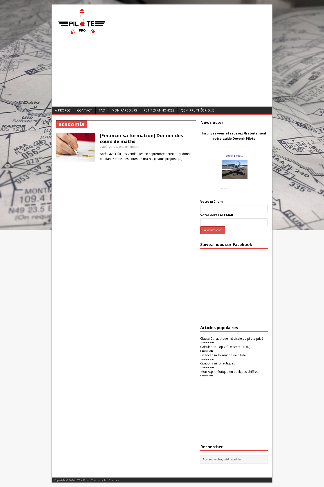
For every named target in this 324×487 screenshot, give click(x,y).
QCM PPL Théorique (197, 110)
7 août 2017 (107, 147)
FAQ (102, 110)
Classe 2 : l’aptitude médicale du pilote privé (231, 338)
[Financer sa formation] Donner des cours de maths (141, 138)
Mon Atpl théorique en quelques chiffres (229, 371)
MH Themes (111, 480)
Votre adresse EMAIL (217, 215)
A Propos (63, 110)
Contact (84, 110)
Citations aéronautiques (217, 363)
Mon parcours (124, 110)
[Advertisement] (162, 72)
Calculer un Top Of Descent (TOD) (225, 347)
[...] (180, 159)
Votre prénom (211, 201)
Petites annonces (159, 110)
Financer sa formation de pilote (223, 355)
